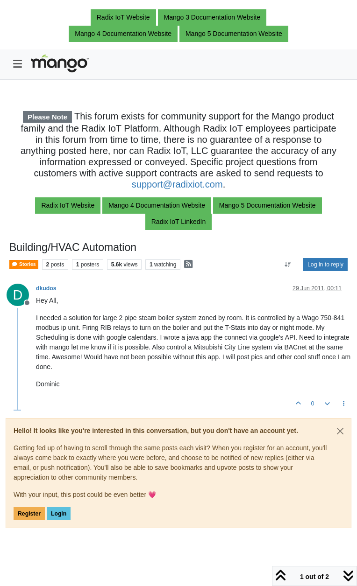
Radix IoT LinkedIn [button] (178, 221)
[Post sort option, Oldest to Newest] (288, 264)
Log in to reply (325, 264)
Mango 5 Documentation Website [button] (234, 33)
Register (29, 513)
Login (58, 513)
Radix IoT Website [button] (123, 17)
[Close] (340, 431)
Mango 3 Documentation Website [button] (212, 17)
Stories (24, 264)
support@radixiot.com (177, 184)
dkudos (46, 288)
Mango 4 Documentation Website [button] (123, 33)
